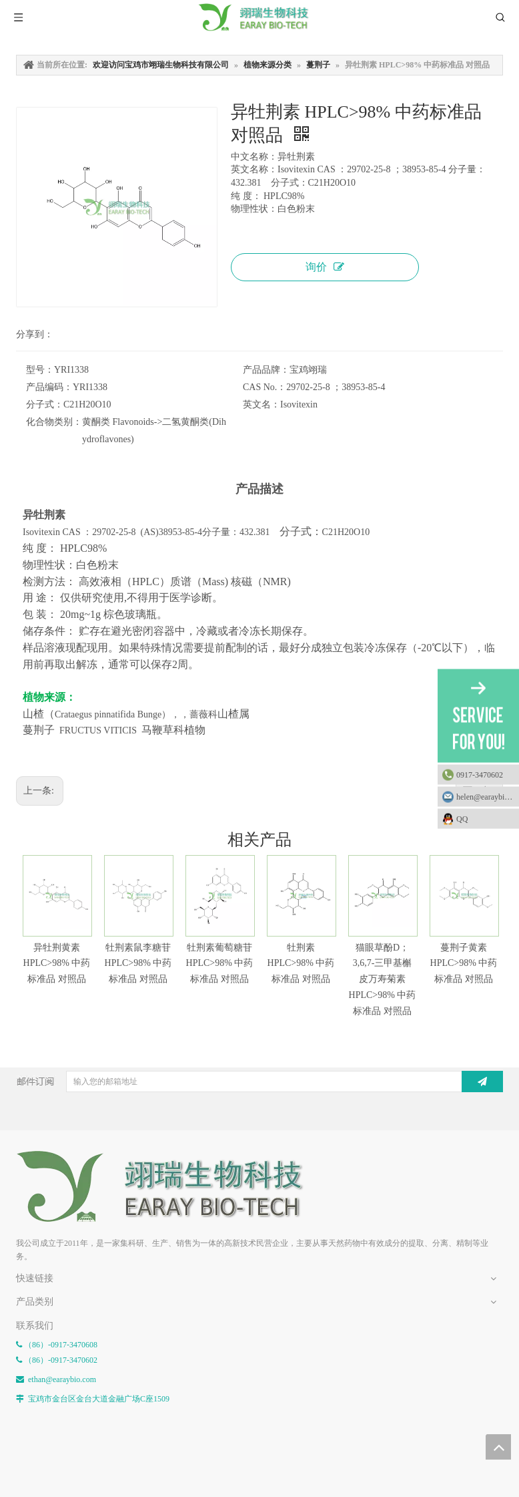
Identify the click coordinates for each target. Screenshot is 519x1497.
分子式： (44, 404)
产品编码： (49, 387)
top (498, 1447)
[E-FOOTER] (169, 1186)
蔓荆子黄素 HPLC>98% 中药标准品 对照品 (464, 964)
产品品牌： (266, 370)
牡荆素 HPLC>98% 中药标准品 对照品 (301, 964)
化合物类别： (54, 422)
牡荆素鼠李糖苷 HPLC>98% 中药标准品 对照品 (138, 964)
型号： (40, 370)
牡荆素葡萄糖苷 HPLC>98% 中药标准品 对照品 (219, 964)
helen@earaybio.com (487, 796)
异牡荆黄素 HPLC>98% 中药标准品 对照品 (57, 964)
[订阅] (482, 1081)
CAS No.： (264, 387)
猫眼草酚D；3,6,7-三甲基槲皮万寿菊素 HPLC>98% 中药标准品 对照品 (382, 979)
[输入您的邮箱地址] (263, 1081)
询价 (325, 267)
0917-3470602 (479, 774)
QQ (484, 818)
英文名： (261, 404)
